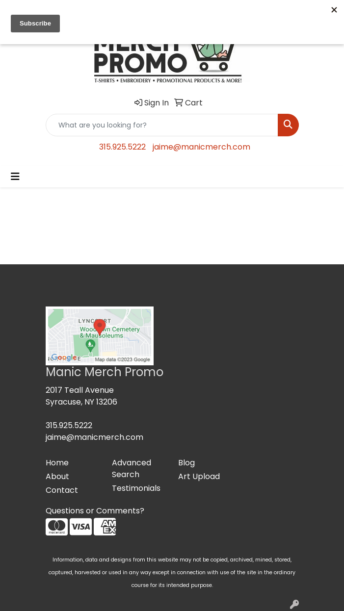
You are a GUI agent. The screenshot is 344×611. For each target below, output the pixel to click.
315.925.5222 (122, 147)
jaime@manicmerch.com (201, 147)
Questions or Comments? (95, 510)
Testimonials (136, 488)
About (57, 476)
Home (57, 462)
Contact (62, 490)
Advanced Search (131, 468)
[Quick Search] (162, 125)
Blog (186, 462)
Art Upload (199, 476)
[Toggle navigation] (15, 176)
